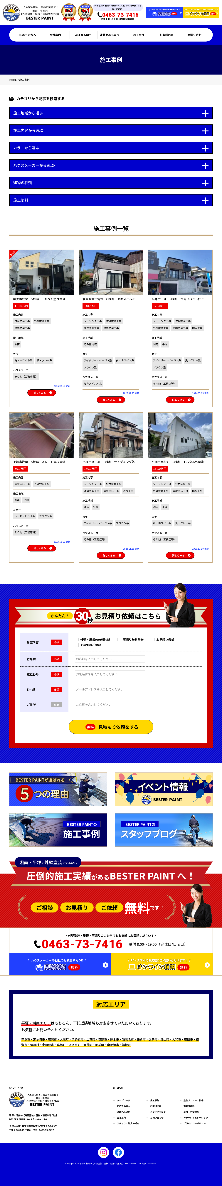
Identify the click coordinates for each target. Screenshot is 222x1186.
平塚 (164, 344)
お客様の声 (167, 35)
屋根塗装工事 (22, 328)
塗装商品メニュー (111, 35)
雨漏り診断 (194, 35)
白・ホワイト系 (23, 360)
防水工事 (197, 328)
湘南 (17, 344)
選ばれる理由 (83, 35)
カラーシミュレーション (196, 1117)
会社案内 (55, 35)
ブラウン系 (90, 367)
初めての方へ (27, 35)
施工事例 (138, 35)
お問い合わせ (157, 1117)
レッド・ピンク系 (24, 516)
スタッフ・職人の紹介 (128, 1123)
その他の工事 (42, 484)
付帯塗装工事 (22, 321)
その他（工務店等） (26, 376)
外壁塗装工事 (42, 321)
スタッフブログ (158, 1111)
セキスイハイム (93, 383)
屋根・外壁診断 (191, 1111)
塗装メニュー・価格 (194, 1100)
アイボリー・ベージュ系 (98, 360)
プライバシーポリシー (195, 1123)
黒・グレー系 (44, 360)
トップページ (123, 1100)
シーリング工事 (93, 321)
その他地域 (90, 344)
